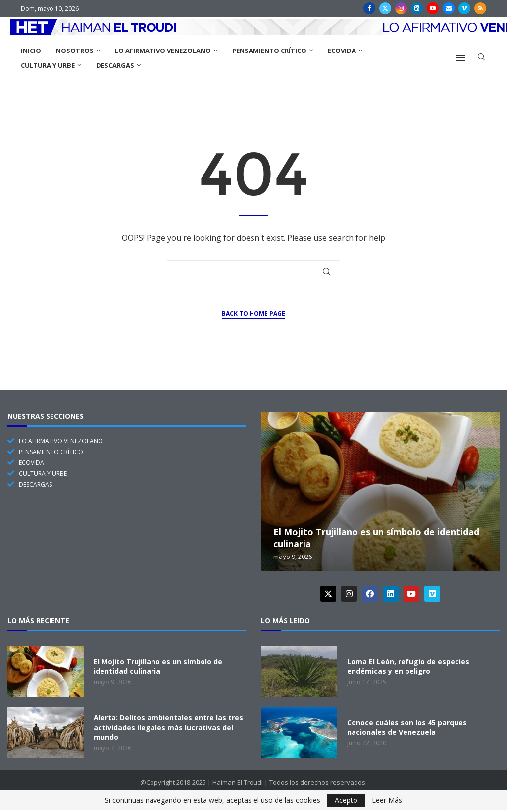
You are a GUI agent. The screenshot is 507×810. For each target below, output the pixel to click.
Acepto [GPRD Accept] (346, 800)
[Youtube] (433, 8)
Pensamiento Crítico (269, 50)
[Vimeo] (464, 8)
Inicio (31, 50)
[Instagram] (401, 8)
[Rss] (480, 8)
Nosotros (75, 50)
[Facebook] (369, 8)
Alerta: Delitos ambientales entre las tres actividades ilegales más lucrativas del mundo (168, 727)
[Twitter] (385, 8)
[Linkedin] (417, 8)
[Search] (481, 58)
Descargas (115, 65)
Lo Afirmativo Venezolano (163, 50)
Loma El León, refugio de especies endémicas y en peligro (408, 666)
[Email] (449, 8)
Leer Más (387, 800)
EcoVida (342, 50)
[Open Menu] (460, 57)
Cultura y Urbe (48, 65)
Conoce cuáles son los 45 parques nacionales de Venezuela (407, 727)
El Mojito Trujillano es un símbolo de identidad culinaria (158, 666)
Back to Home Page (253, 313)
